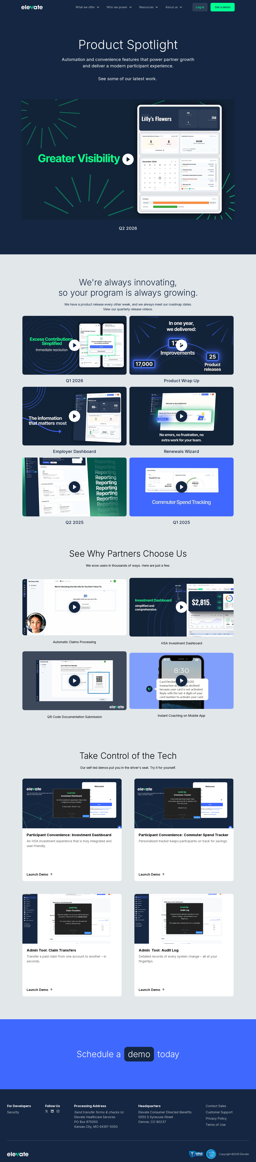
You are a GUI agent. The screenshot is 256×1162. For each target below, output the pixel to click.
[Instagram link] (58, 1111)
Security (13, 1112)
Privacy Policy (216, 1118)
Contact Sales (216, 1106)
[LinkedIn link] (52, 1111)
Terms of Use (216, 1125)
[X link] (46, 1111)
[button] (88, 7)
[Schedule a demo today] (141, 1054)
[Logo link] (32, 7)
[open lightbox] (128, 159)
